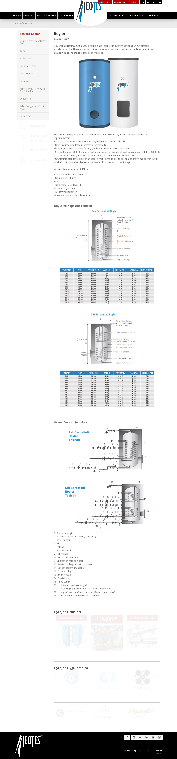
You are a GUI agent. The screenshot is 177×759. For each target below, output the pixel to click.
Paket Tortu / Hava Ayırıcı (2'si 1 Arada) (32, 87)
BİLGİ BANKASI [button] (136, 15)
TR (143, 2)
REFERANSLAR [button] (116, 15)
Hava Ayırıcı (25, 78)
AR (160, 2)
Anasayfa (19, 23)
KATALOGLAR (119, 2)
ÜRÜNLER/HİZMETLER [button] (46, 15)
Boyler (23, 48)
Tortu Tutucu (26, 71)
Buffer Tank (26, 56)
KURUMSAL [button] (29, 15)
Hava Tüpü (25, 113)
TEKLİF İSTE (133, 2)
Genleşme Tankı (28, 63)
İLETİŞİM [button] (153, 15)
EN (148, 2)
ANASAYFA (17, 15)
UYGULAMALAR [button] (65, 15)
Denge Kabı (25, 96)
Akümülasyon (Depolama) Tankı (33, 39)
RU (154, 2)
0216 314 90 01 (105, 2)
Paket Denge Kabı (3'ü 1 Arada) (32, 105)
